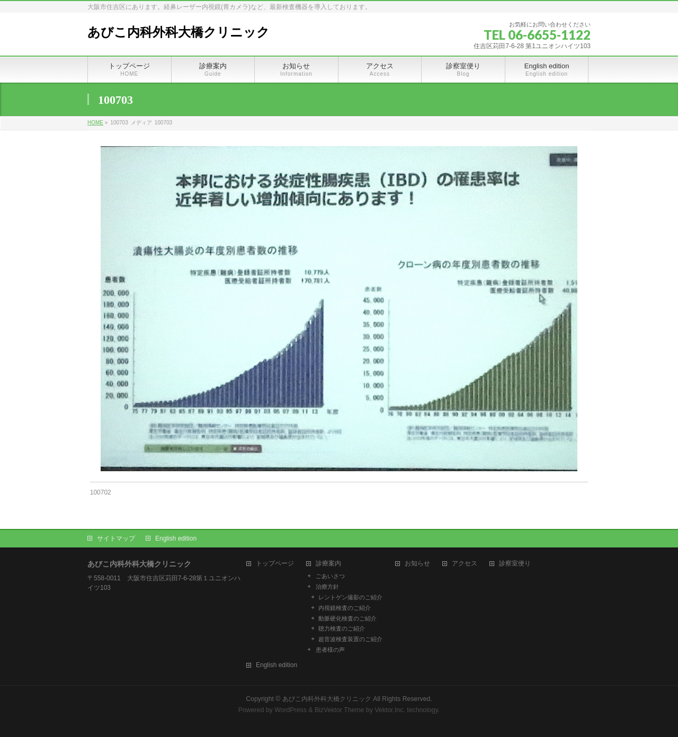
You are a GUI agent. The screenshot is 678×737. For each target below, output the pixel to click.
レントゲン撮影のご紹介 (350, 597)
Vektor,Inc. (389, 710)
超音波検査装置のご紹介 (350, 639)
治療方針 (327, 586)
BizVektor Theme (339, 710)
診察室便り (515, 563)
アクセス (464, 563)
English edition (176, 538)
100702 (100, 492)
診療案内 (328, 563)
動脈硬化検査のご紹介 (347, 618)
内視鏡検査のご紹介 (344, 608)
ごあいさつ (330, 576)
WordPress (290, 710)
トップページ (275, 563)
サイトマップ (116, 538)
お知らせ (417, 563)
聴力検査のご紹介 (341, 628)
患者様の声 (330, 649)
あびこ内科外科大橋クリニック (178, 32)
